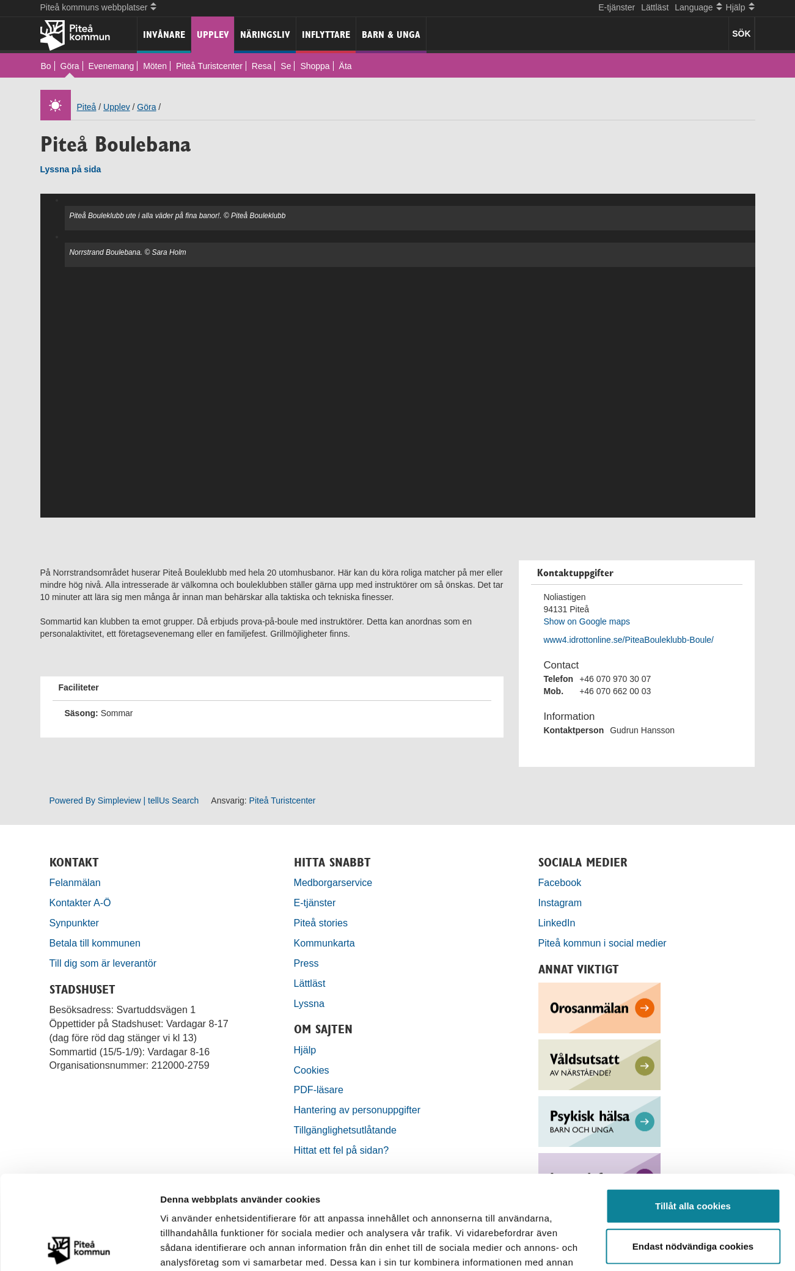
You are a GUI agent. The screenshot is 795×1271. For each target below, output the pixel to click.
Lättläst (655, 7)
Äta (345, 66)
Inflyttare (326, 34)
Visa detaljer (664, 1247)
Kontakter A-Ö (80, 902)
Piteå (87, 107)
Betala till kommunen (95, 942)
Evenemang (111, 66)
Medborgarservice (333, 882)
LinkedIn (557, 922)
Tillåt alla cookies (693, 1112)
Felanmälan (75, 882)
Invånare (164, 34)
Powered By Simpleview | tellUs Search (124, 800)
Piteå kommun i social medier (602, 942)
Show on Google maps (586, 621)
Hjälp (305, 1049)
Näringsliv (265, 34)
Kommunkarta (324, 942)
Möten (155, 66)
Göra (69, 66)
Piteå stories (321, 922)
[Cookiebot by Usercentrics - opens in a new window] (79, 1247)
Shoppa (314, 66)
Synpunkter (74, 922)
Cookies (311, 1069)
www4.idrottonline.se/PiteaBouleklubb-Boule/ (628, 640)
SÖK (741, 33)
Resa (262, 66)
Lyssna (309, 1003)
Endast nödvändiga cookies (692, 1152)
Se (285, 66)
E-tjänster (616, 7)
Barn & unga (391, 34)
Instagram (560, 902)
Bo (46, 66)
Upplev (213, 34)
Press (306, 963)
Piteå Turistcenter (209, 66)
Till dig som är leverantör (104, 963)
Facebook (560, 882)
